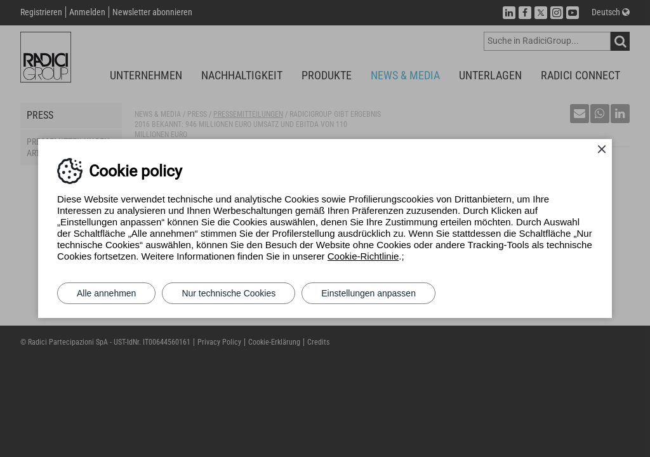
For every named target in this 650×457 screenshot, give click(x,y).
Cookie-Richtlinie (363, 256)
